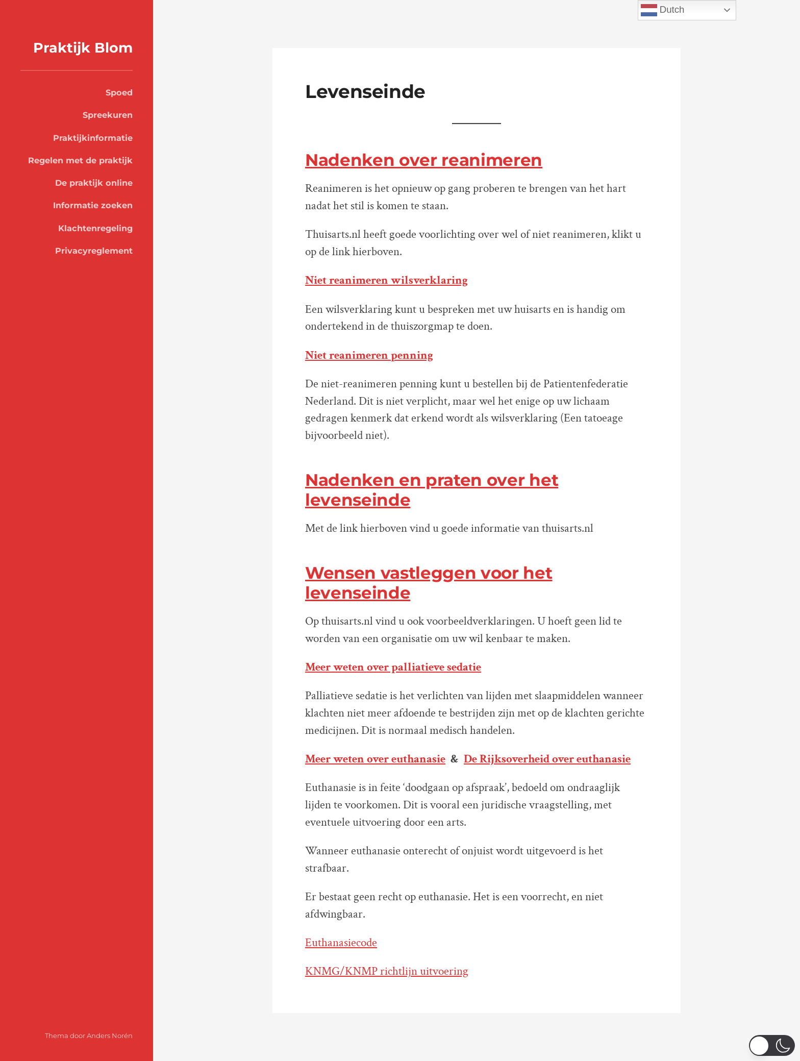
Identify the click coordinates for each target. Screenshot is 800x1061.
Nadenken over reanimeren (423, 160)
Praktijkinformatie (93, 138)
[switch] (772, 1045)
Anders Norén (110, 1035)
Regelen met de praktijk (80, 160)
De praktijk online (94, 183)
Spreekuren (108, 115)
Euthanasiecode (341, 942)
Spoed (119, 92)
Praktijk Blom (83, 47)
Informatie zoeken (93, 205)
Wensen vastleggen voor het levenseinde (429, 582)
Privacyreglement (94, 250)
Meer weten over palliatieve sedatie (393, 667)
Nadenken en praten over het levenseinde (431, 490)
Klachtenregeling (95, 228)
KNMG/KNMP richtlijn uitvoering (386, 971)
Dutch (663, 10)
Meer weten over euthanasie (375, 759)
